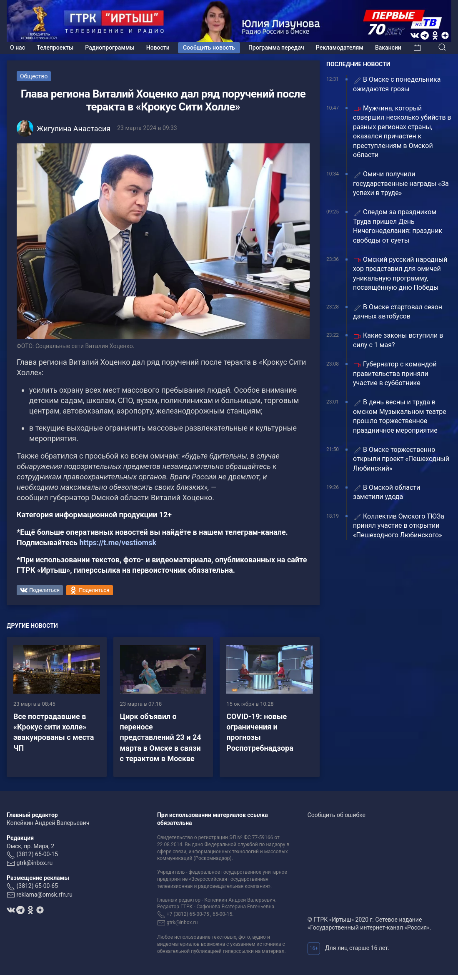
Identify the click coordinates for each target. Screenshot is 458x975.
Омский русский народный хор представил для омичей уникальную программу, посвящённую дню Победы (400, 273)
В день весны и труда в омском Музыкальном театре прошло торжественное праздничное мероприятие (399, 416)
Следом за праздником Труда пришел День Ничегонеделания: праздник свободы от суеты (397, 226)
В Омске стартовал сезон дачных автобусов (397, 311)
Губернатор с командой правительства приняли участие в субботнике (395, 373)
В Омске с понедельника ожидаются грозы (396, 84)
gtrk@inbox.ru (34, 863)
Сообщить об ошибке (336, 815)
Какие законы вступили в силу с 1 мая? (398, 339)
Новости (158, 47)
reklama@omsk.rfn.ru (44, 894)
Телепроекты (55, 47)
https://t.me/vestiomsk (117, 542)
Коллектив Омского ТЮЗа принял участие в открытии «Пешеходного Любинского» (398, 525)
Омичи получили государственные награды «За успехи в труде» (401, 183)
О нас (17, 47)
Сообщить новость (209, 47)
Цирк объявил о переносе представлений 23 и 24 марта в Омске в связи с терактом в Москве (160, 737)
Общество (34, 76)
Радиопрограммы (109, 47)
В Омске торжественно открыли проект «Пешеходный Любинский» (401, 459)
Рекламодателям (339, 47)
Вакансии (388, 47)
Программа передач (276, 47)
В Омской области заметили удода (386, 492)
